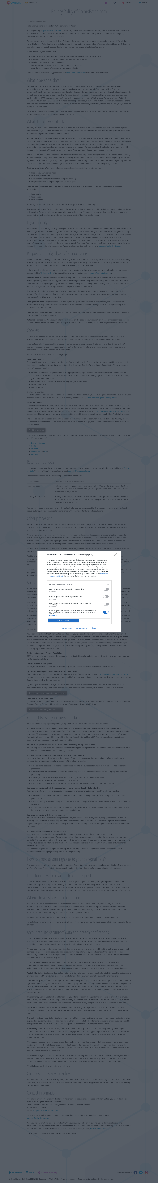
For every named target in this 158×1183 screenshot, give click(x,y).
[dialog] (79, 591)
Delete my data (67, 628)
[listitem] (79, 584)
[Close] (116, 555)
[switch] (106, 589)
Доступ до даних (82, 628)
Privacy (93, 628)
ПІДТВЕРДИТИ (63, 620)
